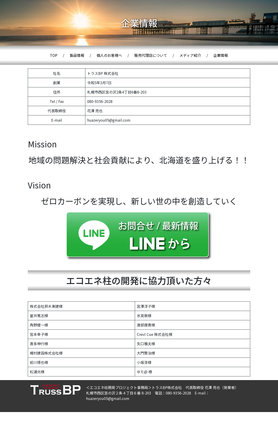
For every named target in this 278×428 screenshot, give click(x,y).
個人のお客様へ (109, 55)
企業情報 (220, 55)
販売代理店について (150, 55)
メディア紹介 (190, 55)
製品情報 (77, 55)
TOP (53, 55)
